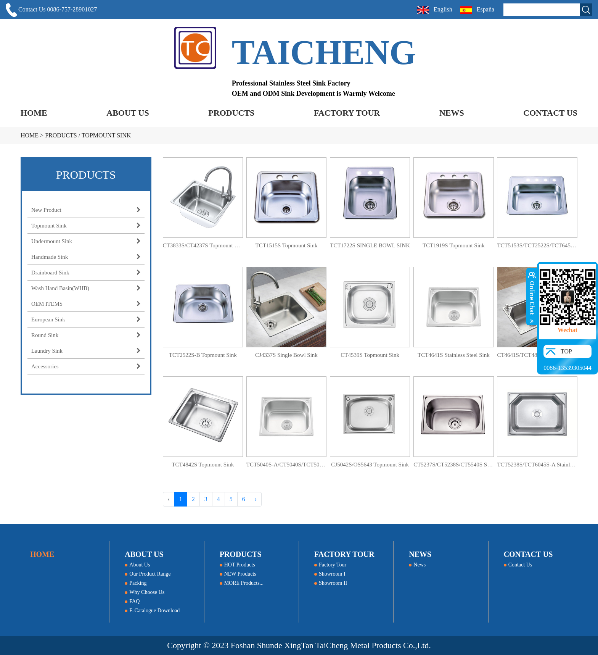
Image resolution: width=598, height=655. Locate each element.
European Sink (86, 319)
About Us (137, 565)
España (478, 10)
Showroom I (330, 574)
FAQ (132, 601)
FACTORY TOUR (347, 113)
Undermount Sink (86, 241)
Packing (135, 583)
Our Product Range (147, 574)
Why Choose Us (144, 592)
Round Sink (86, 335)
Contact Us (518, 565)
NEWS (451, 113)
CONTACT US (550, 113)
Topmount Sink (106, 135)
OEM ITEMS (86, 303)
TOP (566, 351)
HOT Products (237, 565)
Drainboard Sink (86, 272)
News (417, 565)
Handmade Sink (86, 257)
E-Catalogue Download (152, 610)
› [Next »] (256, 499)
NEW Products (238, 574)
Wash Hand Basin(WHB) (86, 288)
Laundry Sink (86, 350)
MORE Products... (242, 583)
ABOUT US (127, 113)
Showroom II (330, 583)
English (434, 10)
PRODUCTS (231, 113)
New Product (86, 210)
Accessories (86, 366)
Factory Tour (330, 565)
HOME (34, 113)
